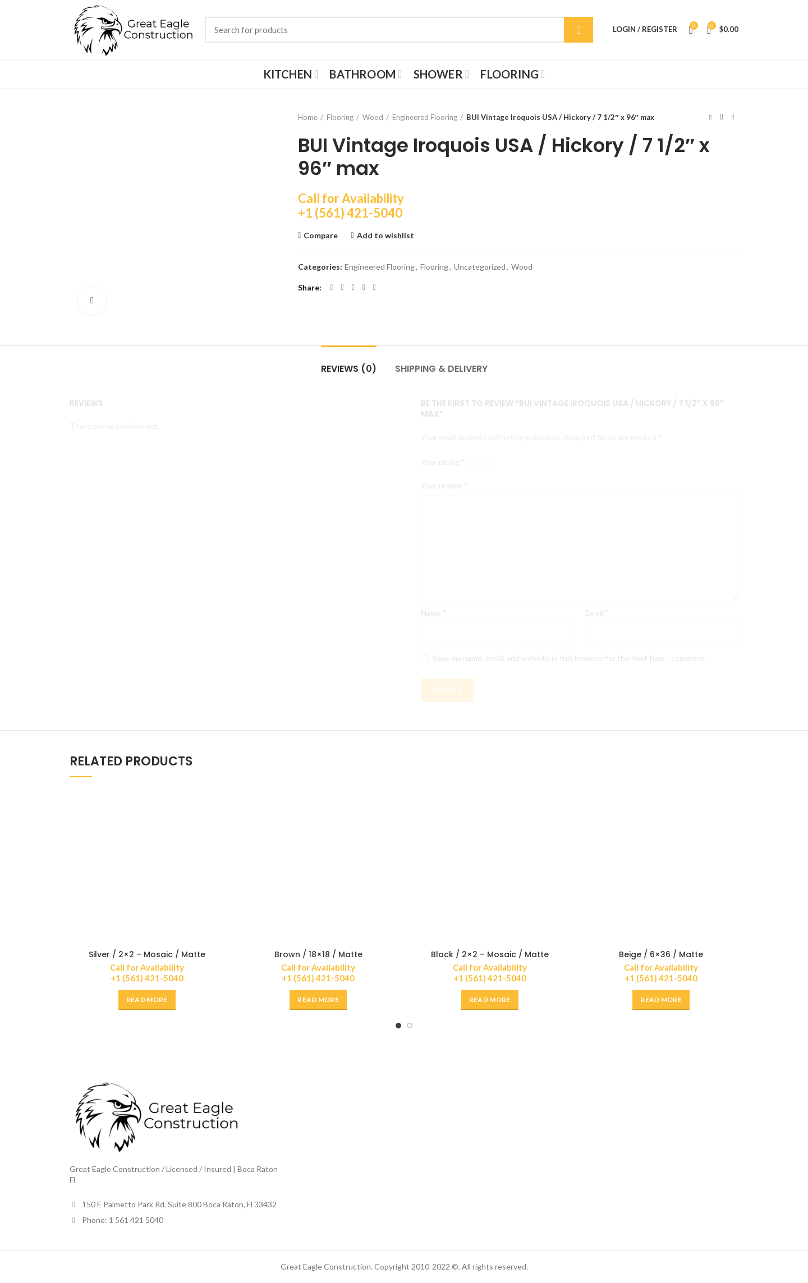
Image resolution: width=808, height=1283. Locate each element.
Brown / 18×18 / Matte (318, 954)
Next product (733, 117)
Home (308, 117)
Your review (444, 484)
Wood (372, 117)
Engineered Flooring (424, 117)
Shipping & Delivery (441, 368)
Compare (321, 235)
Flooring (340, 117)
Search (578, 30)
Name (434, 612)
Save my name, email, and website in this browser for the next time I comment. (569, 658)
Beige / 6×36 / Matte (661, 954)
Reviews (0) (349, 368)
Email (597, 612)
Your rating (443, 461)
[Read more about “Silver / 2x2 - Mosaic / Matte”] (147, 1000)
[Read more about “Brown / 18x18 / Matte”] (318, 1000)
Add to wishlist (385, 235)
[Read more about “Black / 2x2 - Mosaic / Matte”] (489, 1000)
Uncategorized (480, 266)
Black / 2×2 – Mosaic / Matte (490, 954)
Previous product (710, 117)
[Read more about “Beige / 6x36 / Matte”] (661, 1000)
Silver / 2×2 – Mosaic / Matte (147, 954)
